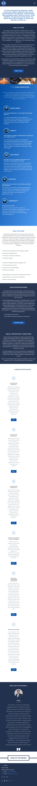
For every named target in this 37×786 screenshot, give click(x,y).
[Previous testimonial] (1, 720)
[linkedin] (9, 780)
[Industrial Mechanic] (13, 648)
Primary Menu (34, 3)
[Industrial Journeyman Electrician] (13, 595)
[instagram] (6, 780)
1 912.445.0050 (12, 771)
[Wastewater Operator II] (13, 451)
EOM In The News (18, 758)
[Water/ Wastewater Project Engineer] (13, 549)
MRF (25, 262)
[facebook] (2, 780)
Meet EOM (18, 71)
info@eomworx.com (12, 773)
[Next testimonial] (35, 720)
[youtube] (11, 780)
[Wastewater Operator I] (13, 399)
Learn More (18, 322)
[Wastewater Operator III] (13, 503)
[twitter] (4, 780)
